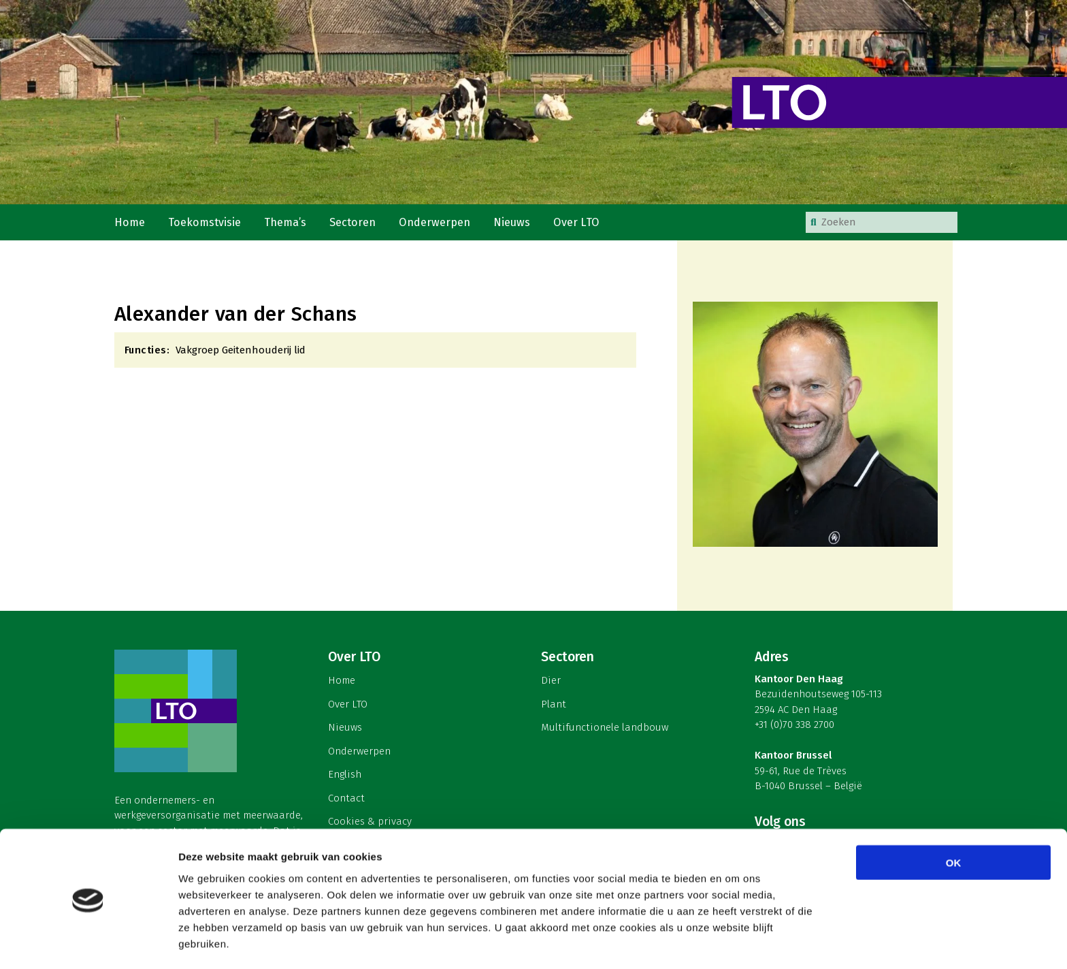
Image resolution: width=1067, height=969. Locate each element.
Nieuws (513, 223)
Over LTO (578, 223)
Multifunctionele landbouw (604, 730)
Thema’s (286, 223)
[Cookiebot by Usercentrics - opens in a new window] (88, 942)
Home (130, 223)
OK (954, 817)
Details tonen (735, 942)
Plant (553, 707)
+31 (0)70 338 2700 (794, 728)
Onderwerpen (436, 223)
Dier (551, 683)
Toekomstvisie (205, 223)
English (344, 777)
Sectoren (354, 223)
